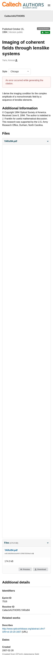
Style (4, 71)
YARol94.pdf (11, 550)
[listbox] (20, 71)
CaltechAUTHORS (14, 16)
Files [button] (26, 543)
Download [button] (40, 569)
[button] (26, 141)
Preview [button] (25, 569)
